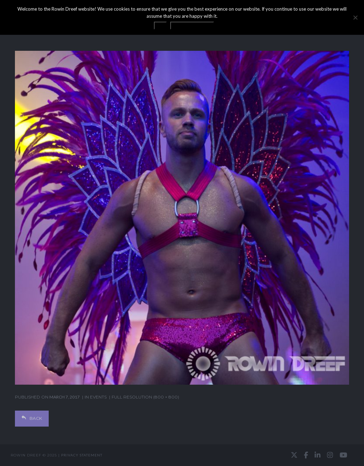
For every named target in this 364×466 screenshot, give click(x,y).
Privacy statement (81, 455)
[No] (355, 17)
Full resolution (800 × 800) (145, 397)
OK (160, 25)
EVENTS (98, 397)
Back (32, 418)
